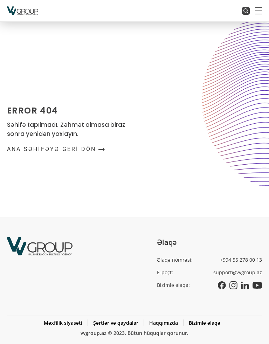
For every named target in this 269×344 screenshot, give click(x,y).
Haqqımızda (163, 322)
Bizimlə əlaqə (204, 322)
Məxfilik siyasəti (63, 322)
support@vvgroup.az (237, 272)
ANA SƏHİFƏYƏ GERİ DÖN (56, 149)
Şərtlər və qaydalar (115, 322)
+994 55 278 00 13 (241, 259)
